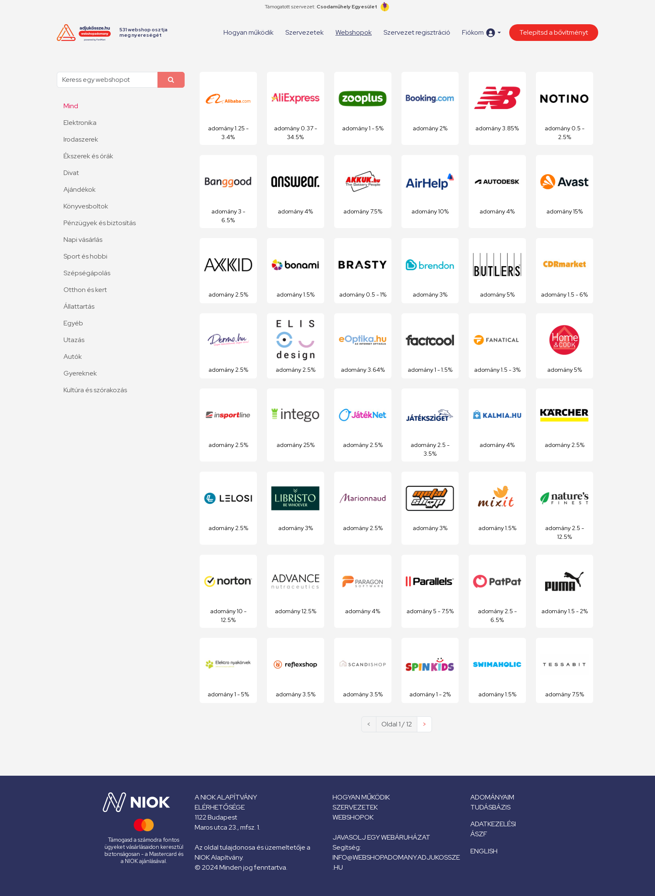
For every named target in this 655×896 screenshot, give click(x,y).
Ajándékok (79, 189)
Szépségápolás (86, 273)
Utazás (73, 339)
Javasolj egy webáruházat (381, 837)
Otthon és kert (85, 289)
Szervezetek (304, 32)
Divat (71, 172)
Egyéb (73, 323)
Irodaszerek (80, 139)
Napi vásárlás (82, 239)
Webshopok (353, 32)
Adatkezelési (493, 824)
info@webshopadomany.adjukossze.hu (396, 862)
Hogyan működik (248, 32)
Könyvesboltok (85, 206)
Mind (70, 106)
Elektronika (79, 122)
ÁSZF (478, 834)
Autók (72, 356)
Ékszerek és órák (88, 156)
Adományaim (492, 797)
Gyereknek (80, 373)
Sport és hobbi (85, 256)
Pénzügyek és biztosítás (99, 222)
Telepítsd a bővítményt (553, 32)
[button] (481, 32)
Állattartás (78, 306)
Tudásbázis (490, 807)
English (484, 851)
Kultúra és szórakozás (95, 390)
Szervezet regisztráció (416, 32)
